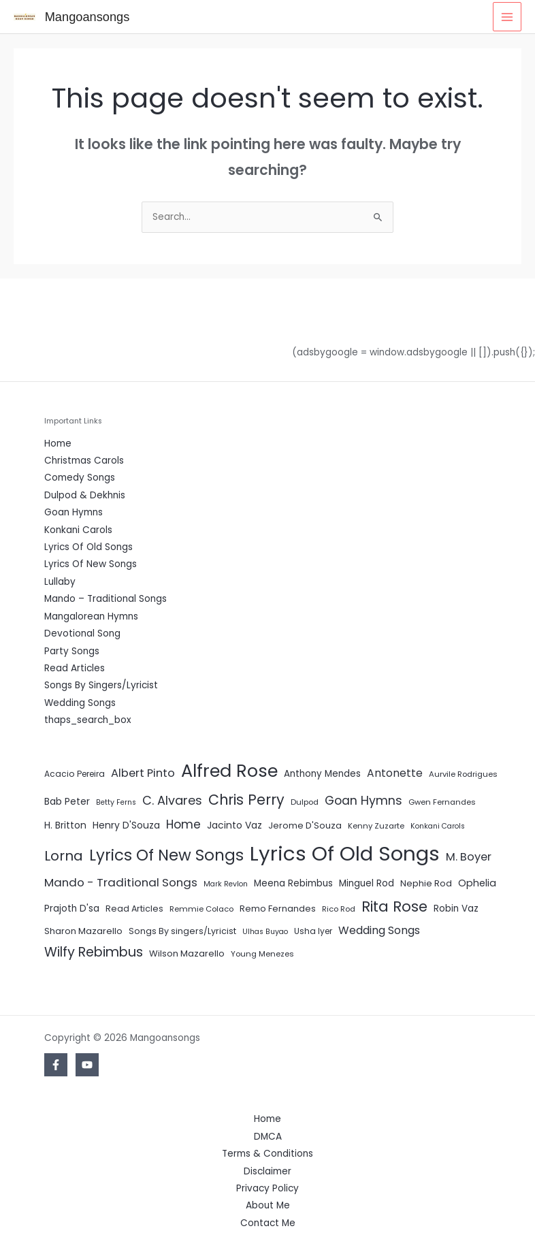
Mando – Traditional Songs (105, 598)
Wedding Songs (80, 702)
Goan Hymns (73, 512)
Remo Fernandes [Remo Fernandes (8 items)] (278, 908)
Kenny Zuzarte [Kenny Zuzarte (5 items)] (376, 825)
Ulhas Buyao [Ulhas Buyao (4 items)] (265, 932)
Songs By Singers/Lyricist (101, 685)
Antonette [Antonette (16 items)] (395, 773)
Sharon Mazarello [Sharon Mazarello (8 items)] (83, 931)
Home (57, 443)
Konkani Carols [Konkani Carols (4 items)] (437, 826)
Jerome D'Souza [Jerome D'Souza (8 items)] (305, 825)
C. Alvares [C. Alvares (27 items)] (172, 800)
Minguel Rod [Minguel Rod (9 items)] (366, 883)
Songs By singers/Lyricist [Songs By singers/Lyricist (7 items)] (182, 931)
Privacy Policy (267, 1188)
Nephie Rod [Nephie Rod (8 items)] (426, 883)
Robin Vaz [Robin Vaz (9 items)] (456, 908)
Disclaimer (267, 1171)
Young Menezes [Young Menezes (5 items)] (262, 953)
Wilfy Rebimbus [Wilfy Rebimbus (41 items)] (93, 952)
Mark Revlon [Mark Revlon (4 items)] (226, 884)
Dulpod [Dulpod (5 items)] (305, 802)
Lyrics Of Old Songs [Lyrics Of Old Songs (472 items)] (345, 853)
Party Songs (71, 651)
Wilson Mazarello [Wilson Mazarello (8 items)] (187, 953)
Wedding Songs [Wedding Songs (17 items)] (379, 930)
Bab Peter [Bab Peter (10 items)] (67, 801)
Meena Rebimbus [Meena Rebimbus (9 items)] (293, 883)
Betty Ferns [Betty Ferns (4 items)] (116, 802)
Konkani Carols (78, 530)
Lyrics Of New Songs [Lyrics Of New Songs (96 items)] (166, 855)
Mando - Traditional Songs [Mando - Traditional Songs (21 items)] (120, 882)
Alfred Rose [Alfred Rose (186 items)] (229, 770)
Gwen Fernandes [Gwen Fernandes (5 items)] (442, 802)
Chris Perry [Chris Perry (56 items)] (246, 799)
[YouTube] (87, 1064)
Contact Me (267, 1223)
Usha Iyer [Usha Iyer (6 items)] (313, 931)
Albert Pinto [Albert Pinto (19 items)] (143, 773)
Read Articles (74, 668)
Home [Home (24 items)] (183, 824)
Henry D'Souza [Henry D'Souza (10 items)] (126, 825)
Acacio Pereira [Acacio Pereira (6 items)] (74, 774)
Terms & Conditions (267, 1153)
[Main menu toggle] (507, 16)
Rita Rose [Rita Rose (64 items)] (394, 906)
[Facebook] (55, 1064)
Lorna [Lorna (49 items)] (63, 855)
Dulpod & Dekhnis (84, 495)
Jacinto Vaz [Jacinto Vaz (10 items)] (234, 825)
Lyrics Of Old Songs (88, 547)
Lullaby (60, 581)
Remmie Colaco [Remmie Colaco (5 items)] (201, 908)
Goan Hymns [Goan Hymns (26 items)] (363, 800)
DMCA (268, 1136)
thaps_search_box (87, 719)
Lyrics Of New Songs (90, 564)
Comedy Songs (79, 477)
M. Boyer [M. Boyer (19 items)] (468, 857)
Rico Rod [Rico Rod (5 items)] (338, 908)
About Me (268, 1205)
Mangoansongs (87, 17)
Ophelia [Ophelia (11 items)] (477, 883)
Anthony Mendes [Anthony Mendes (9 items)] (322, 773)
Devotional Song (82, 633)
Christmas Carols (84, 460)
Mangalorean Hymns (91, 616)
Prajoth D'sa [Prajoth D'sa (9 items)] (71, 908)
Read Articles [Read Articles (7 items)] (134, 908)
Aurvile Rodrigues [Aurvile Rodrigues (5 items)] (463, 774)
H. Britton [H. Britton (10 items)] (65, 825)
